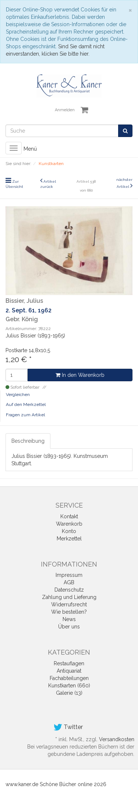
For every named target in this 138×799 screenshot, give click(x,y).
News (69, 619)
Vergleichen (18, 394)
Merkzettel (69, 539)
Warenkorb (69, 524)
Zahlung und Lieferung (69, 597)
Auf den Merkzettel (26, 404)
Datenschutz (69, 590)
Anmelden (65, 110)
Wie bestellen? (69, 612)
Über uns (69, 627)
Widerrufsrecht (69, 604)
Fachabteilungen (69, 678)
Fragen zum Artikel (25, 414)
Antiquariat (69, 671)
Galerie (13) (69, 693)
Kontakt (69, 516)
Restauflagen (69, 663)
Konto (69, 531)
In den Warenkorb (80, 375)
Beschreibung (28, 441)
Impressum (69, 575)
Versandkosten (116, 739)
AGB (69, 582)
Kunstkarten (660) (69, 685)
